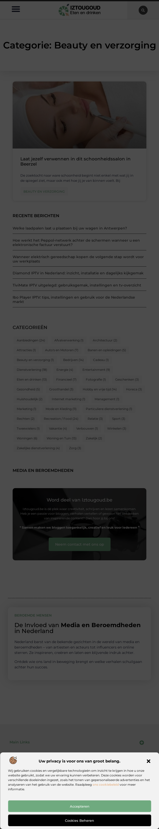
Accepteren (79, 806)
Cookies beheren (79, 820)
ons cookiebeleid (106, 784)
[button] (148, 761)
